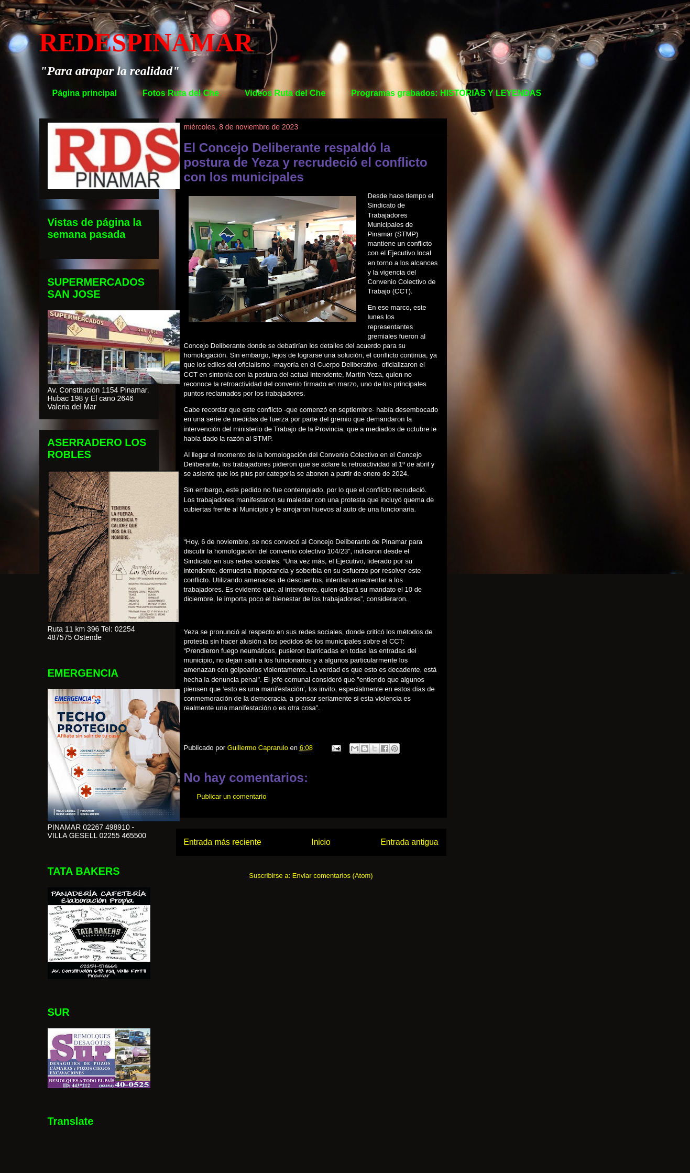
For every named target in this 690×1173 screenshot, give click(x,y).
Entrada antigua (409, 842)
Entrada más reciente (222, 842)
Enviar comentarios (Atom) (332, 875)
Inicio (320, 842)
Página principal (84, 93)
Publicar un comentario (232, 796)
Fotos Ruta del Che (181, 93)
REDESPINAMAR (146, 42)
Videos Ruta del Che (285, 93)
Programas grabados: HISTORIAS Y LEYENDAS (446, 93)
